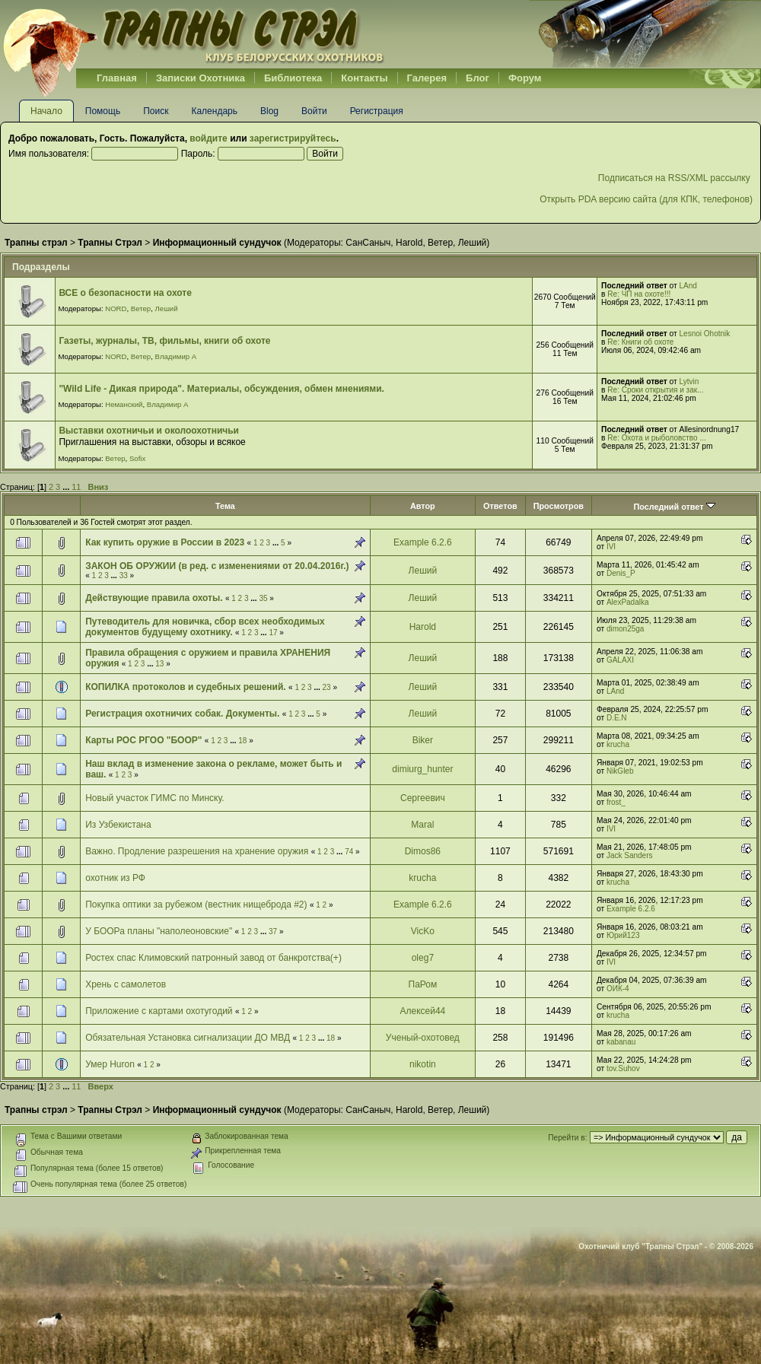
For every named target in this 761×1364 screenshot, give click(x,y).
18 (242, 740)
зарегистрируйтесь (293, 138)
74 (349, 851)
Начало (46, 111)
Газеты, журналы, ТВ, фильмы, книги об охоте (164, 340)
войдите (208, 138)
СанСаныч (367, 242)
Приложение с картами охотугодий (158, 1011)
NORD (115, 308)
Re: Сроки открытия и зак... (655, 390)
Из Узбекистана (118, 824)
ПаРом (423, 984)
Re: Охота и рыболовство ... (656, 438)
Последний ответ (674, 506)
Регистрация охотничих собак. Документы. (182, 713)
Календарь (214, 111)
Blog (269, 111)
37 (273, 931)
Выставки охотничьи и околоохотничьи (149, 430)
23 (327, 687)
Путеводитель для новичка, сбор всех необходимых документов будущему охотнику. (204, 626)
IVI (611, 546)
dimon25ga (625, 629)
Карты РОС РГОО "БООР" (143, 740)
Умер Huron (110, 1064)
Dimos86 (423, 851)
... (67, 486)
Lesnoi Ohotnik (705, 333)
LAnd (688, 285)
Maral (422, 824)
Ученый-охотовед (423, 1037)
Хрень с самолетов (125, 984)
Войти (314, 111)
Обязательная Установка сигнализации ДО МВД (187, 1037)
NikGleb (620, 771)
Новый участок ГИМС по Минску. (154, 798)
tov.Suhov (623, 1068)
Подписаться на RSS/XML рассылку (675, 178)
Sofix (137, 458)
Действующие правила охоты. (153, 598)
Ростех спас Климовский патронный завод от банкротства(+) (213, 957)
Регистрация (376, 111)
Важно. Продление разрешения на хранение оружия (196, 851)
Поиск (155, 111)
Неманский (123, 404)
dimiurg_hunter (422, 769)
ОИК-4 (618, 988)
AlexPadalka (628, 602)
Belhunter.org (193, 34)
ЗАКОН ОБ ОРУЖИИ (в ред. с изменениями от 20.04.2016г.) (217, 566)
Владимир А (176, 356)
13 (159, 664)
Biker (422, 740)
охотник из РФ (115, 878)
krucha (618, 744)
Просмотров (558, 505)
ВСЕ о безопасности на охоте (125, 293)
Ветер (440, 242)
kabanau (621, 1042)
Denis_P (621, 573)
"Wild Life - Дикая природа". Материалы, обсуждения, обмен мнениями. (221, 388)
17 (273, 632)
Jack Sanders (630, 855)
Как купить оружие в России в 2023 (164, 542)
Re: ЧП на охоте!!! (638, 294)
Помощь (102, 111)
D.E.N (617, 718)
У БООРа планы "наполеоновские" (158, 931)
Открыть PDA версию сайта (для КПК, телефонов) (646, 199)
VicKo (423, 931)
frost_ (616, 802)
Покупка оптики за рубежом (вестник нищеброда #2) (196, 904)
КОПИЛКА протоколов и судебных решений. (185, 687)
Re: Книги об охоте (640, 342)
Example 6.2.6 (422, 542)
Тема (225, 505)
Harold (409, 242)
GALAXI (620, 660)
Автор (422, 505)
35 (263, 598)
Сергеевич (422, 798)
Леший (472, 242)
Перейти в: (567, 1137)
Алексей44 (422, 1011)
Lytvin (689, 381)
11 (76, 486)
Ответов (500, 505)
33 (123, 575)
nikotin (422, 1064)
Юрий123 (623, 935)
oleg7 (423, 957)
